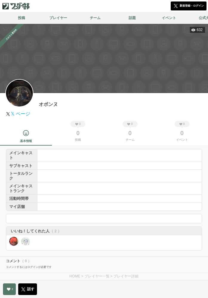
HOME (75, 276)
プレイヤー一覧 (97, 276)
